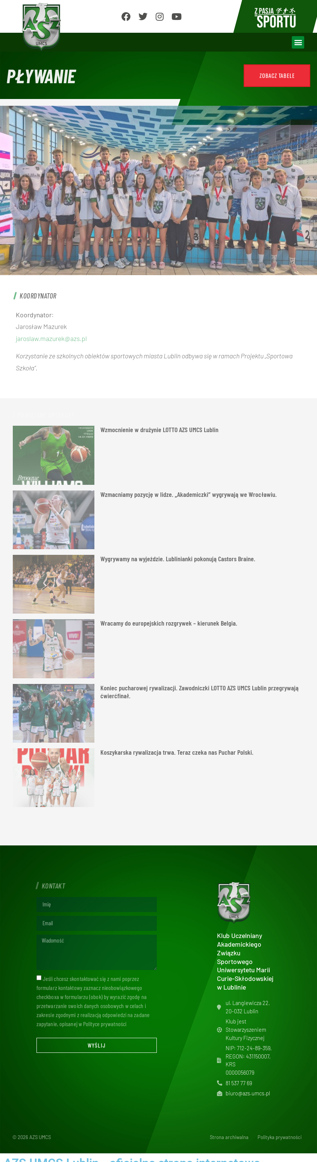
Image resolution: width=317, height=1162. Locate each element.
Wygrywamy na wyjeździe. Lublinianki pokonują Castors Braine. (177, 558)
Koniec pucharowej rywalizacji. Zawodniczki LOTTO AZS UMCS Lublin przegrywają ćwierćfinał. (199, 692)
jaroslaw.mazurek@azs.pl (51, 338)
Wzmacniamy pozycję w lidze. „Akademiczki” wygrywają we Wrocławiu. (188, 494)
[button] (298, 42)
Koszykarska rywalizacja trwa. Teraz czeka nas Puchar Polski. (176, 752)
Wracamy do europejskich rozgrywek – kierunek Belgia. (168, 623)
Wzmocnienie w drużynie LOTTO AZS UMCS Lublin (159, 429)
